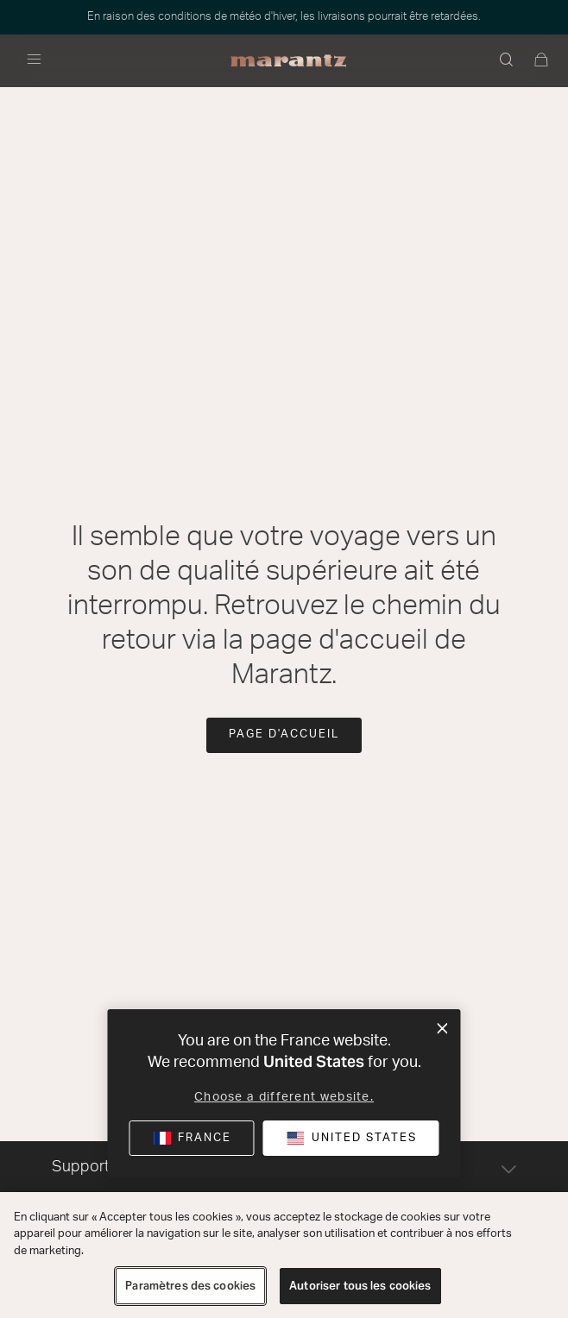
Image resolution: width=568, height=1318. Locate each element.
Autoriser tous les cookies (360, 1285)
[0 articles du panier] (542, 61)
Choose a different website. (284, 1097)
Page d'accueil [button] (283, 734)
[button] (507, 61)
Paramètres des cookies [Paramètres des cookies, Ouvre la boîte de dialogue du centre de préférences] (190, 1285)
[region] (284, 1255)
